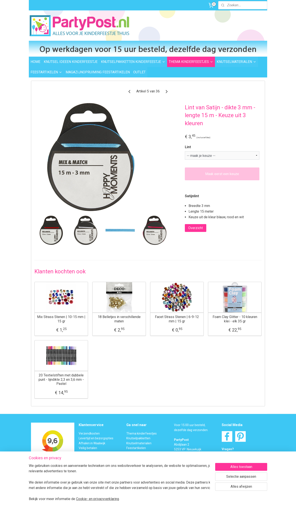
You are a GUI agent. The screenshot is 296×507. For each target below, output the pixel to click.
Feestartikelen (136, 448)
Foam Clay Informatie (141, 457)
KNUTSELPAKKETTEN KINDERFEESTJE (133, 62)
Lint (188, 147)
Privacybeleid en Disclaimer (97, 477)
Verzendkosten (89, 433)
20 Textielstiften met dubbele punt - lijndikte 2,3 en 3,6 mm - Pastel (61, 379)
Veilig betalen (88, 448)
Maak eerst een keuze (222, 174)
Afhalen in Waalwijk (92, 443)
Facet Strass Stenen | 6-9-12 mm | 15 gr (177, 319)
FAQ (129, 462)
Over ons (85, 467)
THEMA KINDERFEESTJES (191, 62)
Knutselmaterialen (138, 443)
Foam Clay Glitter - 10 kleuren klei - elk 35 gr (235, 319)
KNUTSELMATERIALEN (236, 62)
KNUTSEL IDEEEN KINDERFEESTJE (71, 62)
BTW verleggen (89, 462)
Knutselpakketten (138, 438)
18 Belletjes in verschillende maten (119, 319)
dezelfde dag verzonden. (191, 430)
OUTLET (139, 72)
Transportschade (90, 457)
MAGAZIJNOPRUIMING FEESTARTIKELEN (98, 72)
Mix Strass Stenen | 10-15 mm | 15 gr (61, 319)
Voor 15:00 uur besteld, (189, 425)
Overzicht (195, 228)
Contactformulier (243, 459)
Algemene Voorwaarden (95, 472)
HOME (35, 62)
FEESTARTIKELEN (46, 72)
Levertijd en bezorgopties (96, 438)
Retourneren (87, 452)
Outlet (130, 452)
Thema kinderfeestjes (141, 433)
